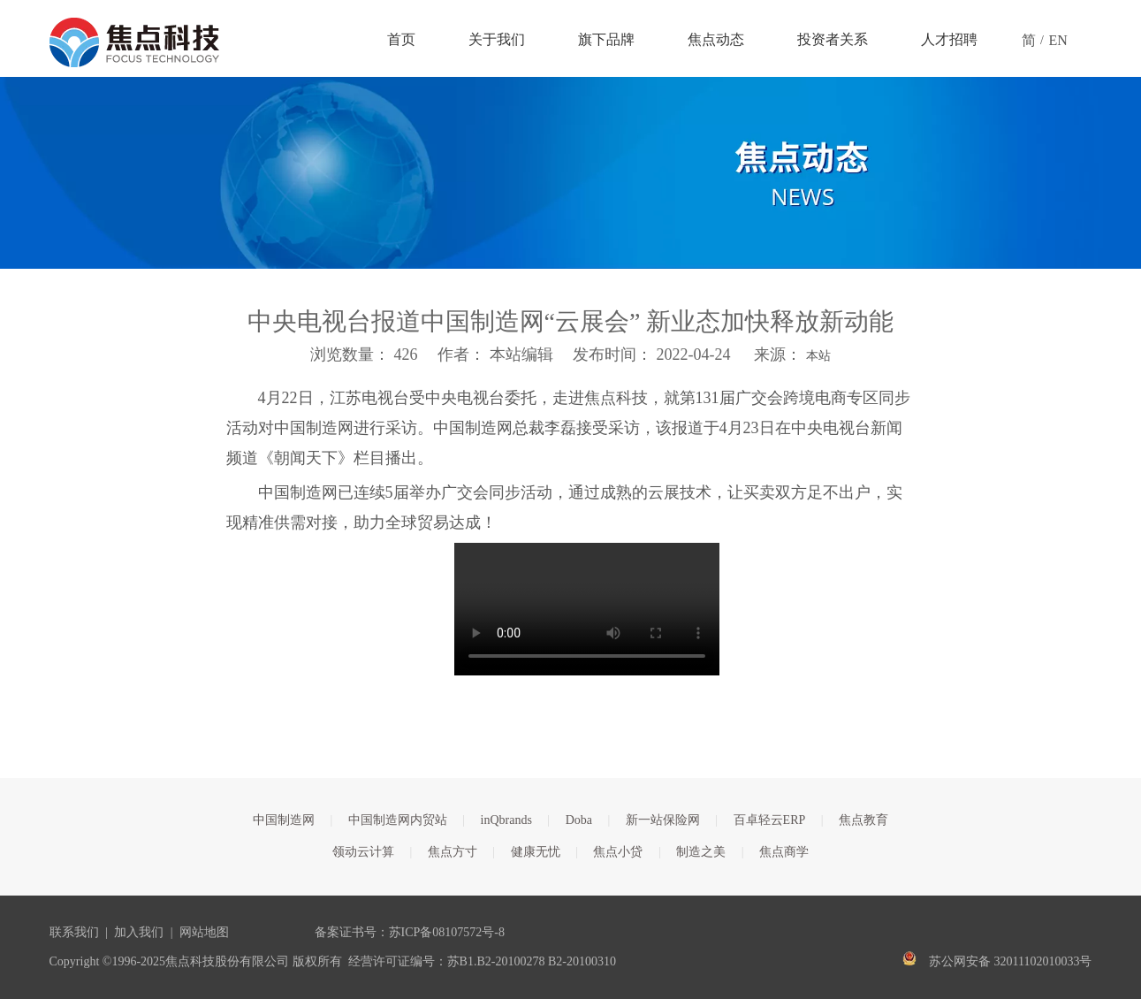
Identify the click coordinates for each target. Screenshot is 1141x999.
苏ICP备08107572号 (442, 932)
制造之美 (701, 851)
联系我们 (74, 932)
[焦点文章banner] (570, 173)
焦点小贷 (618, 851)
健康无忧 (535, 851)
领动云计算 (363, 851)
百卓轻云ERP (770, 820)
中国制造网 (284, 820)
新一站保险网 (663, 820)
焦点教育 (863, 820)
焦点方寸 (452, 851)
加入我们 (139, 932)
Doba (579, 820)
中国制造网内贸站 (397, 820)
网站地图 (204, 932)
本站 (818, 355)
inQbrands (506, 820)
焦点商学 (784, 851)
